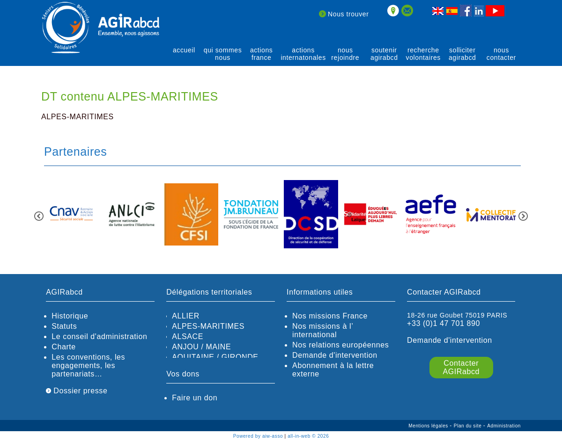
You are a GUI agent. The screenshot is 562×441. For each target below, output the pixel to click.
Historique (70, 316)
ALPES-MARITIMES (208, 326)
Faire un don (194, 398)
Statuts (64, 326)
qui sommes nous (223, 53)
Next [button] (523, 216)
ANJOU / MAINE (201, 347)
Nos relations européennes (340, 345)
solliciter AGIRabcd (462, 53)
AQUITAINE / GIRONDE (215, 357)
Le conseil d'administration (99, 336)
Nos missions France (330, 316)
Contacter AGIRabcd (461, 367)
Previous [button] (39, 216)
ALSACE (187, 336)
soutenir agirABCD (384, 53)
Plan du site (468, 425)
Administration (504, 425)
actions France (261, 53)
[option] (71, 215)
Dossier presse (76, 391)
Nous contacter (501, 53)
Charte (64, 347)
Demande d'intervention (334, 355)
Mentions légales (429, 425)
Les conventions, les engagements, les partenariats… (88, 365)
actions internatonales (303, 53)
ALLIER (186, 316)
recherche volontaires (423, 53)
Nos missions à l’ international (322, 330)
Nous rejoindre (345, 53)
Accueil (184, 50)
